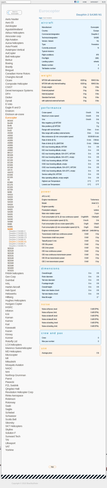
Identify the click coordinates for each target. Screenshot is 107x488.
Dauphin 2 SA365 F (17, 244)
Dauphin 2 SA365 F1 (17, 246)
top (52, 467)
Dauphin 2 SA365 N (17, 240)
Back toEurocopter (15, 12)
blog (104, 2)
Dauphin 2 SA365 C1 (18, 233)
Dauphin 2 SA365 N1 (18, 242)
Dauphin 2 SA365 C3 (18, 237)
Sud (44, 18)
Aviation (49, 18)
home (85, 2)
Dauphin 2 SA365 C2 (18, 235)
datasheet (94, 2)
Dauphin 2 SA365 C (17, 231)
